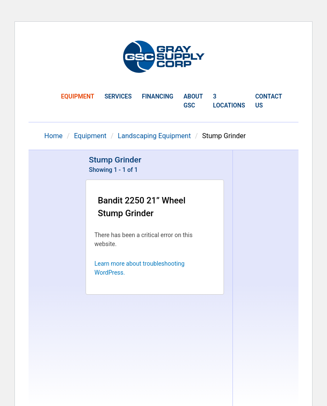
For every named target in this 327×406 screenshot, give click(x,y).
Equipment (77, 96)
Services (118, 96)
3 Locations (229, 101)
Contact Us (268, 101)
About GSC (193, 101)
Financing (157, 96)
